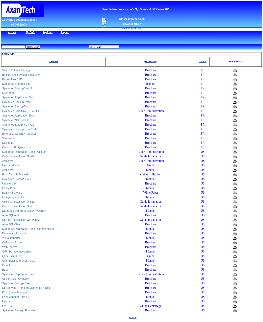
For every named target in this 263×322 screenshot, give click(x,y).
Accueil (12, 32)
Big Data (30, 32)
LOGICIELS (53, 61)
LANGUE (202, 61)
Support (65, 32)
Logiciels (47, 32)
